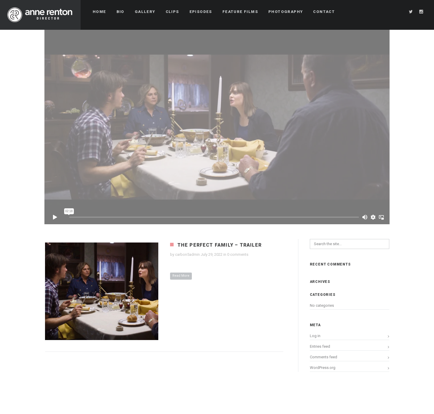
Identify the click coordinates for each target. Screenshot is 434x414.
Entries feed (320, 346)
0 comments (237, 254)
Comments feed (323, 357)
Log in (315, 336)
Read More (180, 276)
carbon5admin (187, 254)
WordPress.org (322, 367)
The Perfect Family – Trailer (219, 245)
